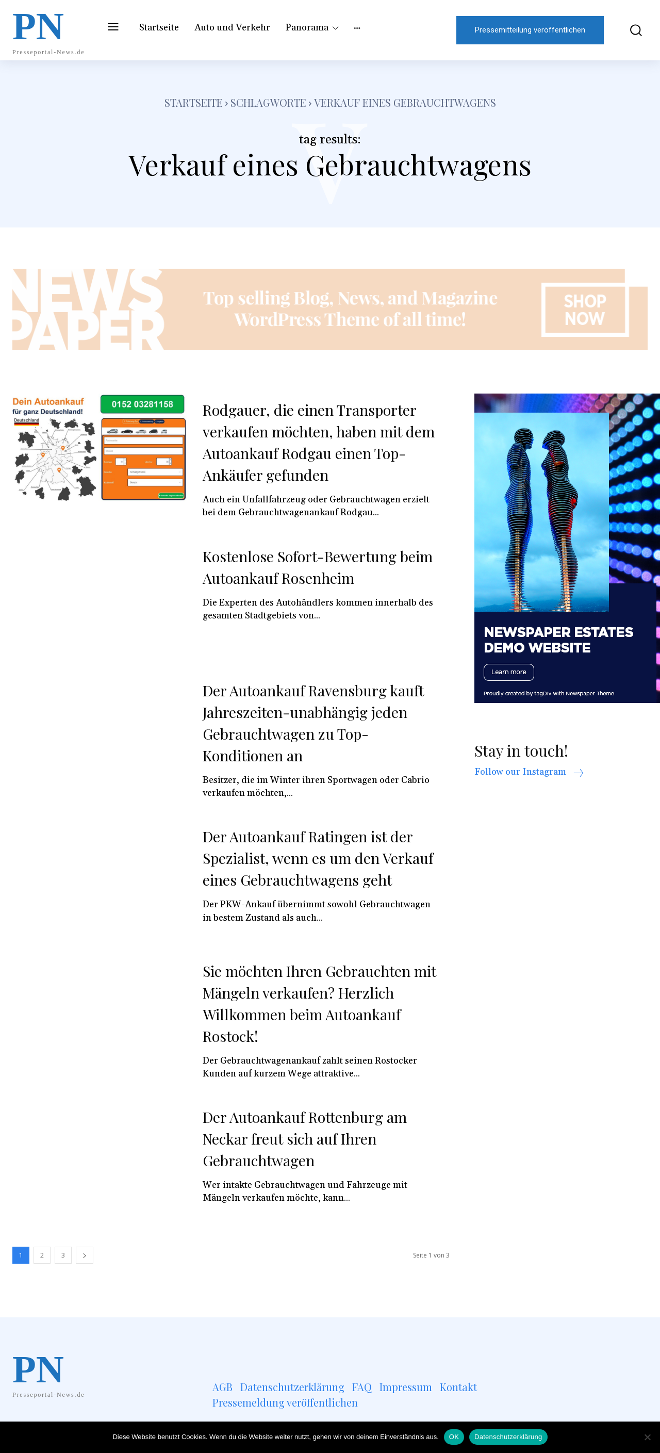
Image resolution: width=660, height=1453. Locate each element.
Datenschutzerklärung (508, 1437)
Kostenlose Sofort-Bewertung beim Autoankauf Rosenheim (305, 567)
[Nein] (647, 1437)
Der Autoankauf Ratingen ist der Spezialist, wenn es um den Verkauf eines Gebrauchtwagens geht (314, 868)
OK (454, 1437)
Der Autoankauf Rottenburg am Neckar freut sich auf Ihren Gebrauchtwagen (311, 1150)
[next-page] (84, 1267)
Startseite (193, 102)
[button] (631, 30)
